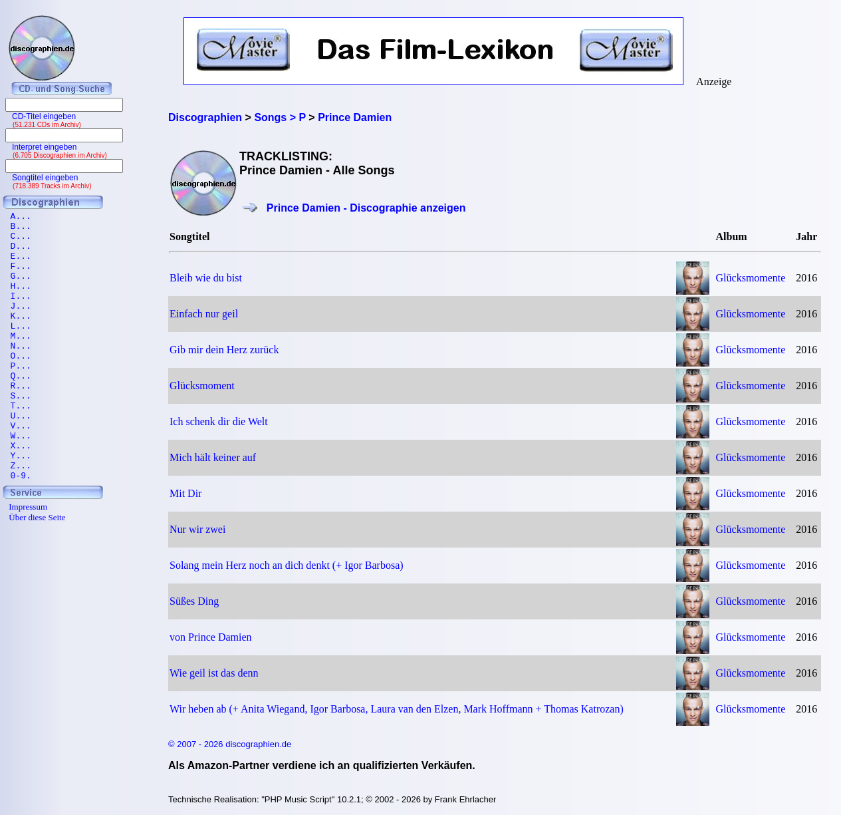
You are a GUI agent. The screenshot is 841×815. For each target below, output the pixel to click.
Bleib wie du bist (206, 277)
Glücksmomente (751, 277)
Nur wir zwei (197, 529)
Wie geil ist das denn (214, 673)
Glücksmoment (202, 385)
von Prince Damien (211, 637)
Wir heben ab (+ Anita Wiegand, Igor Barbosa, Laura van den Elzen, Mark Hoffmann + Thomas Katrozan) (397, 709)
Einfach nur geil (204, 313)
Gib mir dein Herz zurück (224, 349)
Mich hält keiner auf (213, 457)
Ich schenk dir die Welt (219, 421)
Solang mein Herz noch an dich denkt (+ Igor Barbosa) (287, 565)
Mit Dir (185, 493)
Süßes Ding (194, 601)
